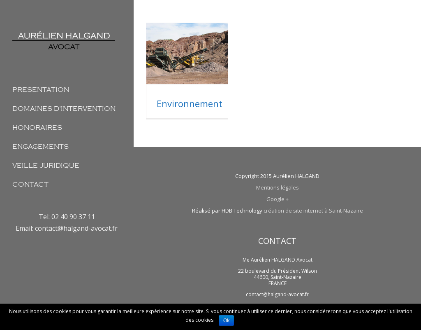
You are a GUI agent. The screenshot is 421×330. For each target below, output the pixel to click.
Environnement (189, 103)
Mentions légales (277, 187)
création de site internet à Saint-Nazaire (313, 210)
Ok (226, 320)
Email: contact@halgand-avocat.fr (67, 228)
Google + (277, 199)
